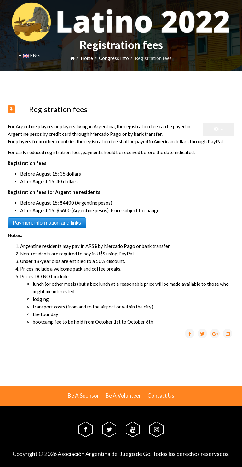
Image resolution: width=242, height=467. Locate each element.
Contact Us (160, 395)
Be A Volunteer (123, 395)
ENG (29, 55)
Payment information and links (47, 223)
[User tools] (218, 129)
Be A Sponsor (83, 395)
